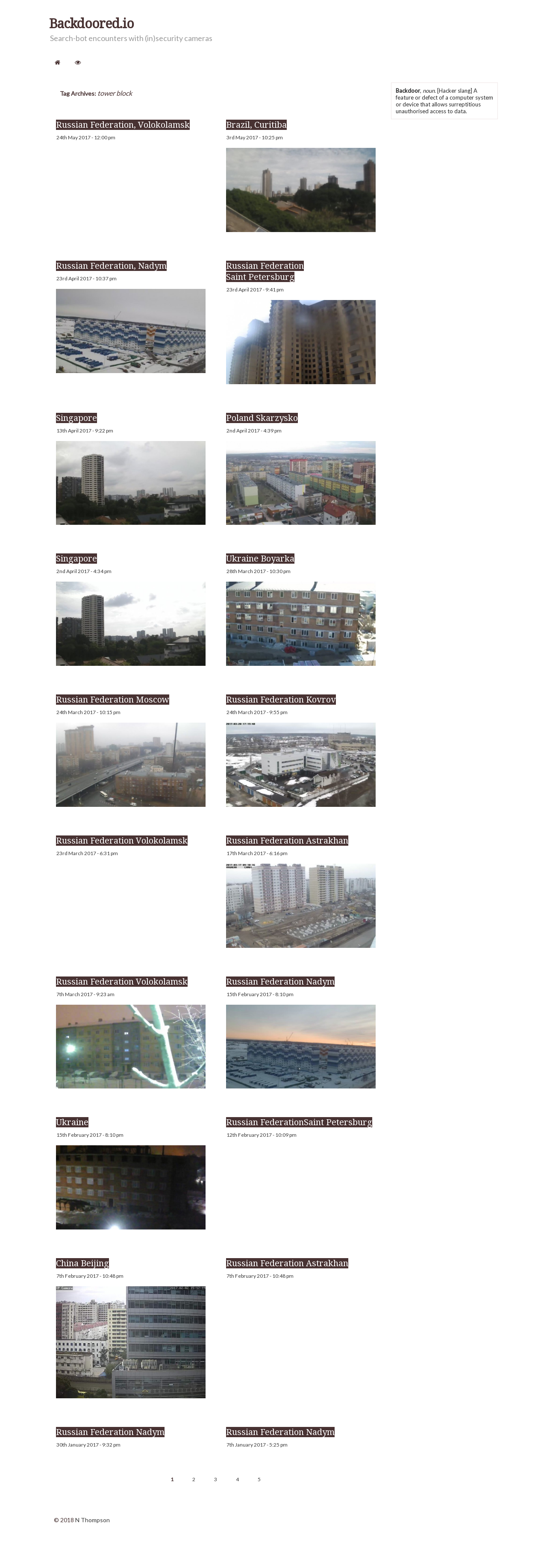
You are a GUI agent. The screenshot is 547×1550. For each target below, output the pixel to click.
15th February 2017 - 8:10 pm (260, 994)
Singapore (76, 418)
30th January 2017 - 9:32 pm (88, 1444)
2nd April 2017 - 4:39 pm (254, 430)
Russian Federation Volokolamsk (122, 840)
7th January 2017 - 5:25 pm (257, 1444)
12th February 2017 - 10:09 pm (261, 1135)
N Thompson (92, 1520)
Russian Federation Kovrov (281, 699)
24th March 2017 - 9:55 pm (257, 712)
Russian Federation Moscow (112, 699)
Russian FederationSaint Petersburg (299, 1122)
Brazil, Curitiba (256, 125)
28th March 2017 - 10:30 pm (258, 571)
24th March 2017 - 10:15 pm (88, 712)
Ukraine (72, 1122)
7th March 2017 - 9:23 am (85, 994)
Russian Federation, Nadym (111, 266)
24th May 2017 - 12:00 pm (85, 137)
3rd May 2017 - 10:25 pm (254, 137)
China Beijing (82, 1263)
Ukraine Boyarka (260, 558)
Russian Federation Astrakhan (287, 840)
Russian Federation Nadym (280, 981)
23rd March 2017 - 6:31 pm (87, 853)
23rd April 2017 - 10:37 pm (86, 278)
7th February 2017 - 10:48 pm (90, 1276)
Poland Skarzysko (262, 418)
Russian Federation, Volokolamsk (123, 125)
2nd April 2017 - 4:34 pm (84, 571)
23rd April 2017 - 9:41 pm (255, 289)
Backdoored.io (91, 24)
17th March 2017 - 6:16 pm (257, 853)
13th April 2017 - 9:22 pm (84, 430)
